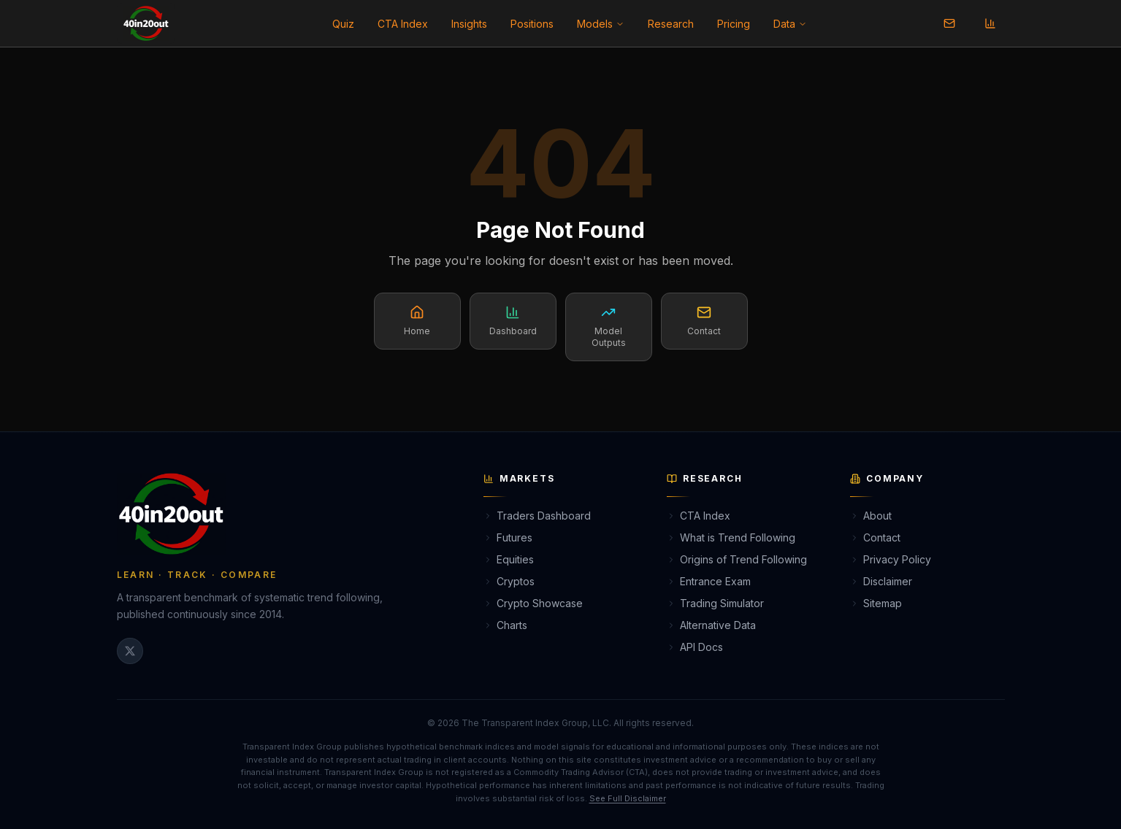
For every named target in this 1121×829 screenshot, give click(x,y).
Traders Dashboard (537, 515)
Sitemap (876, 603)
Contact (875, 537)
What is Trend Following (731, 537)
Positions (532, 24)
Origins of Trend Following (737, 559)
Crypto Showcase (533, 603)
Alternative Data (711, 625)
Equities (508, 559)
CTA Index (403, 24)
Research (671, 24)
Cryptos (509, 581)
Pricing (733, 24)
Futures (507, 537)
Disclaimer (881, 581)
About (871, 515)
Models (600, 24)
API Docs (695, 647)
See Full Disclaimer (627, 798)
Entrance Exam (709, 581)
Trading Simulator (715, 603)
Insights (469, 24)
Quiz (343, 24)
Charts (505, 625)
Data (790, 24)
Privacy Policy (890, 559)
